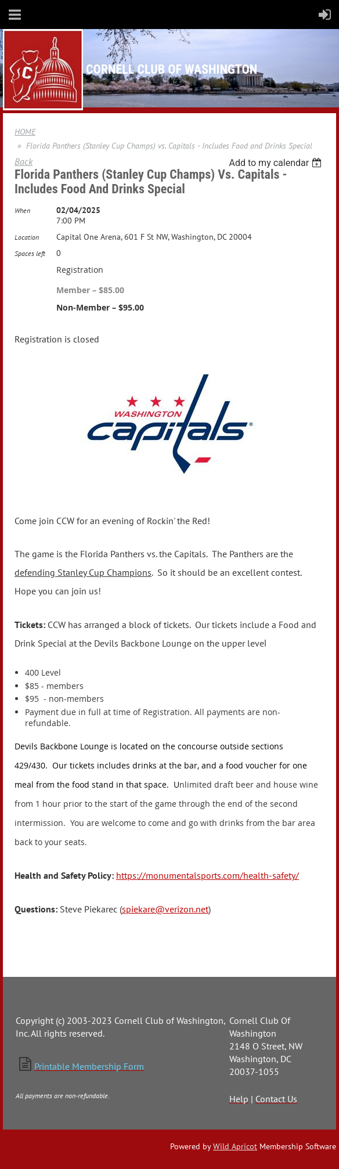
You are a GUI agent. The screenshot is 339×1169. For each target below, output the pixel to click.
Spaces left (30, 253)
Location (27, 237)
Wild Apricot (235, 1146)
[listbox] (276, 163)
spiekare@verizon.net (165, 909)
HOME (25, 132)
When (22, 210)
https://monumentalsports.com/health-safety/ (207, 875)
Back (24, 161)
